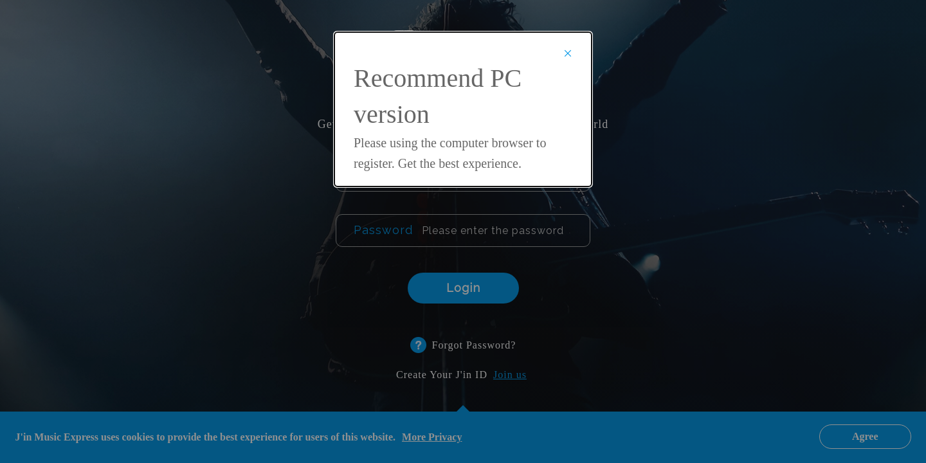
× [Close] (568, 52)
